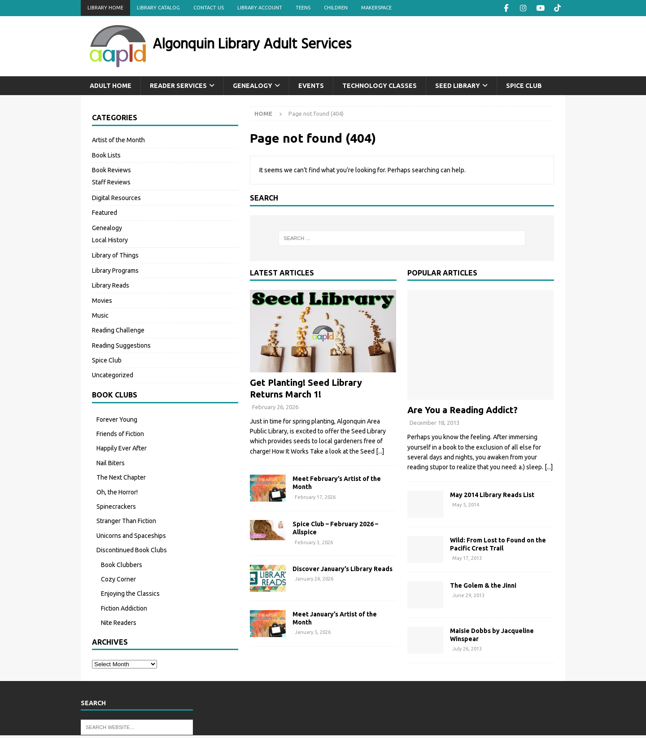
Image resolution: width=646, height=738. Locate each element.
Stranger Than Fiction (126, 520)
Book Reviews (111, 169)
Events (311, 85)
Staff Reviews (111, 181)
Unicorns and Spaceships (131, 535)
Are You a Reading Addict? (462, 409)
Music (100, 315)
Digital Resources (116, 197)
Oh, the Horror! (117, 491)
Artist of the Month (118, 139)
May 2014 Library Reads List (492, 494)
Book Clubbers (121, 564)
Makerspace (376, 7)
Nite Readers (118, 622)
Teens (303, 7)
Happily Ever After (121, 447)
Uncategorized (112, 374)
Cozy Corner (118, 578)
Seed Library (457, 85)
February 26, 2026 (275, 406)
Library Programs (115, 270)
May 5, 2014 (465, 504)
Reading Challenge (118, 329)
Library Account (259, 7)
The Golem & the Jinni (483, 585)
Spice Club (524, 85)
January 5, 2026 (313, 631)
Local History (110, 239)
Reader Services (178, 85)
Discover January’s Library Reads (342, 568)
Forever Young (116, 419)
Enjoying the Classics (130, 593)
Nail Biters (110, 462)
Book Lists (106, 154)
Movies (102, 299)
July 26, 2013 (467, 648)
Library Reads (110, 284)
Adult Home (110, 85)
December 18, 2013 (434, 422)
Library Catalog (158, 7)
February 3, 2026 (314, 541)
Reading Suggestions (121, 345)
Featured (104, 212)
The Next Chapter (121, 476)
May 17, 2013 (467, 557)
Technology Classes (379, 85)
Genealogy (252, 85)
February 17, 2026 (315, 496)
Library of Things (115, 254)
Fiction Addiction (124, 607)
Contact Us (208, 7)
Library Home (105, 7)
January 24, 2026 (314, 578)
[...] (380, 450)
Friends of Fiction (120, 433)
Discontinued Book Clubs (131, 549)
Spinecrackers (116, 506)
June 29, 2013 (468, 595)
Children (336, 7)
